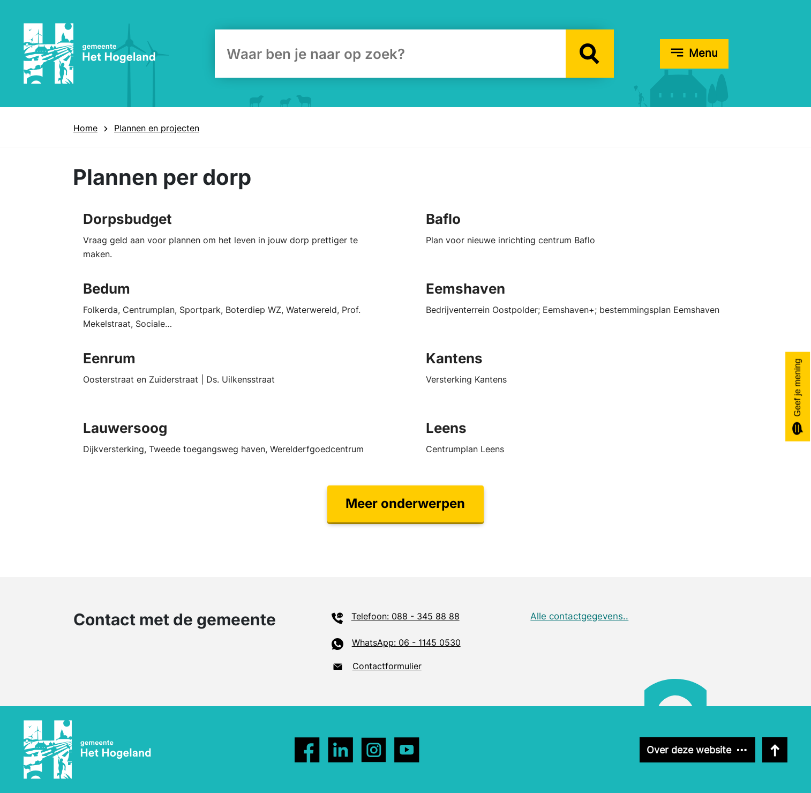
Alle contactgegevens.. (579, 616)
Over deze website (689, 749)
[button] (590, 53)
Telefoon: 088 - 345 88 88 (405, 616)
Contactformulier (387, 666)
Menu (703, 53)
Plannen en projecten (156, 128)
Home (85, 128)
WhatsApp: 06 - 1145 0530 (406, 642)
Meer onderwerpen (405, 503)
